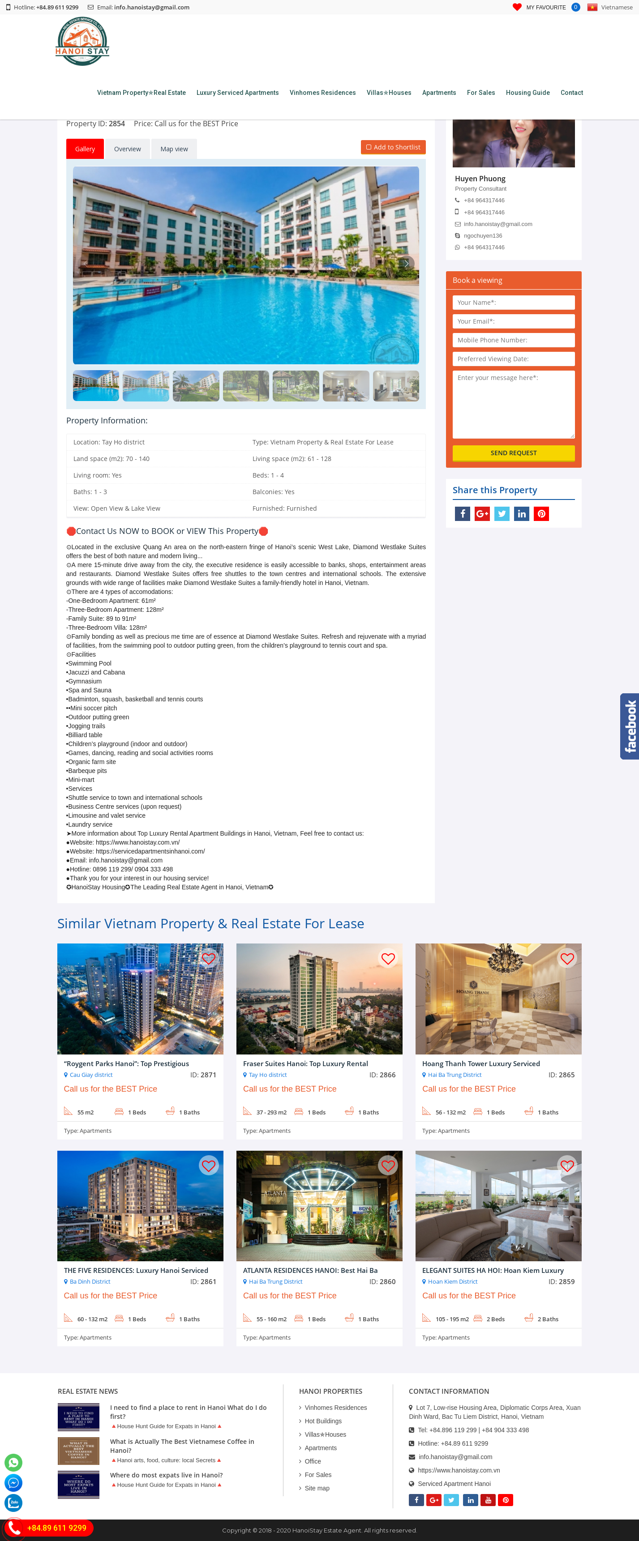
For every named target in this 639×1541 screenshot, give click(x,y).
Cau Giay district (91, 1075)
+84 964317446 (480, 200)
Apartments (439, 92)
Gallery (85, 149)
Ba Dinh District (90, 1281)
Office (310, 1461)
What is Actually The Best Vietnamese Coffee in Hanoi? (182, 1446)
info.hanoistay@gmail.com (151, 7)
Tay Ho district (268, 1075)
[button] (407, 264)
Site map (314, 1488)
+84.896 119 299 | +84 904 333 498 (479, 1430)
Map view (174, 149)
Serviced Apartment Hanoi (454, 1483)
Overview (127, 149)
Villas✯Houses (389, 92)
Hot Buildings (320, 1421)
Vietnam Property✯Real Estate (141, 92)
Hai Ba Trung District (455, 1075)
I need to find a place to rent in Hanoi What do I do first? (188, 1412)
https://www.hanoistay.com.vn (459, 1470)
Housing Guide (528, 92)
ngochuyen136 (478, 235)
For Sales (481, 92)
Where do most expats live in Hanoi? (166, 1475)
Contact (572, 92)
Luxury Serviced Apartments (238, 92)
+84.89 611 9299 (465, 1443)
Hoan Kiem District (453, 1281)
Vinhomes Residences (323, 92)
